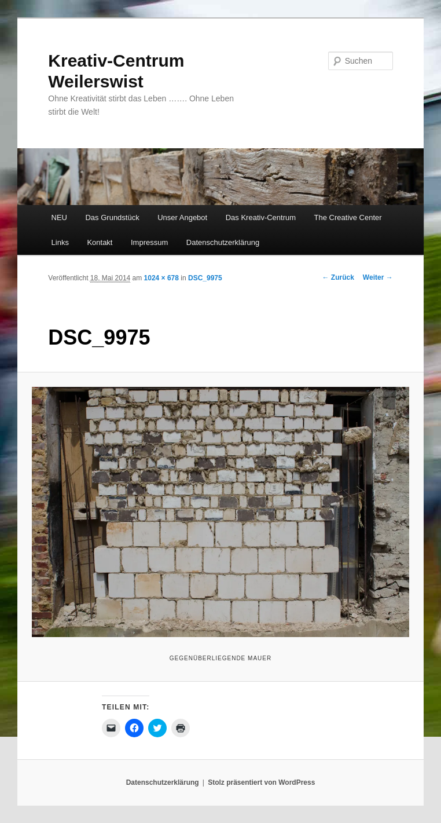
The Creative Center (348, 217)
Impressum (149, 242)
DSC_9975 (205, 278)
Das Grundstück (112, 217)
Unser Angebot (182, 217)
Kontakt (99, 242)
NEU (59, 217)
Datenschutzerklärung (222, 242)
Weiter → (378, 277)
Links (60, 242)
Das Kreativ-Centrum (261, 217)
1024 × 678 (161, 278)
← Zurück (338, 277)
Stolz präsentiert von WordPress (261, 782)
